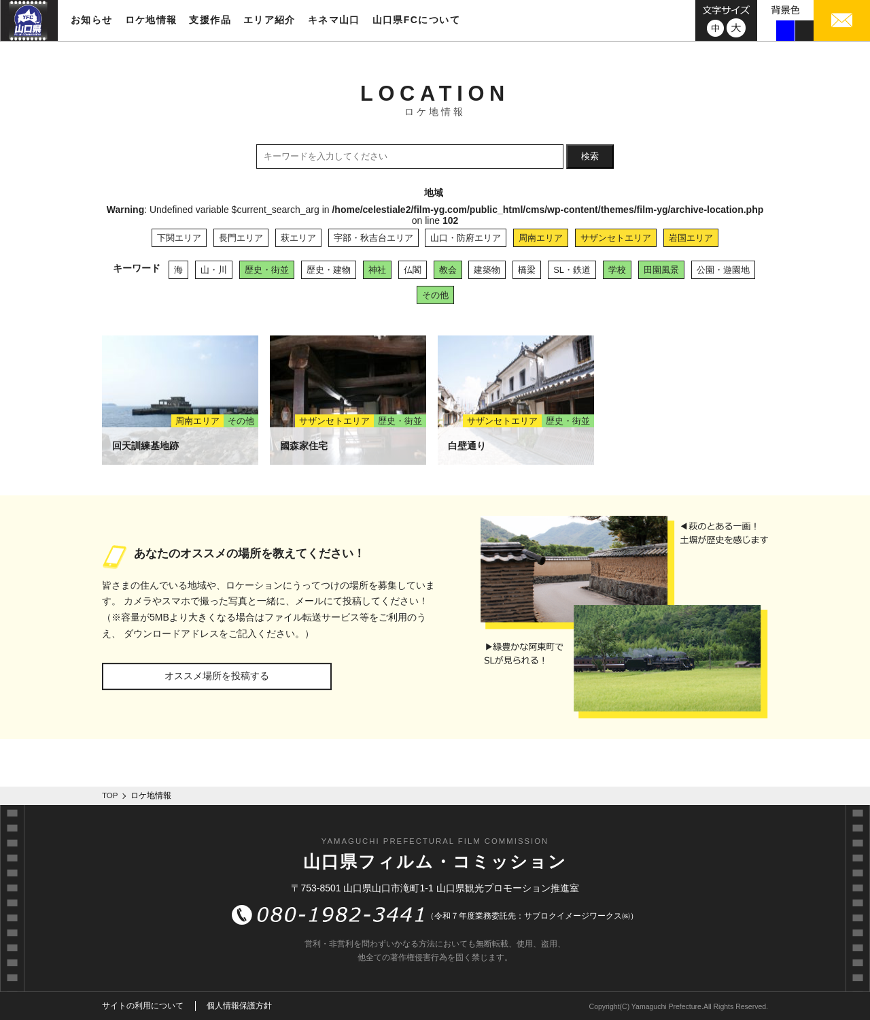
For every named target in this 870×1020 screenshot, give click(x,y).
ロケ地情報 (151, 19)
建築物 (487, 270)
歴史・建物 (329, 270)
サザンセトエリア (615, 238)
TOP (110, 795)
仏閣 (412, 270)
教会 (448, 270)
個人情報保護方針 (239, 1006)
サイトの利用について (143, 1006)
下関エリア (179, 238)
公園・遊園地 (723, 270)
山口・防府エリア (465, 238)
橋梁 (527, 270)
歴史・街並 (267, 270)
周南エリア (541, 238)
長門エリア (241, 238)
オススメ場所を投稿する (216, 675)
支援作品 (210, 19)
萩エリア (298, 238)
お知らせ (92, 19)
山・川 (214, 270)
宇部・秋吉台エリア (373, 238)
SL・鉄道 (572, 270)
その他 (435, 295)
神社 (377, 270)
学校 (617, 270)
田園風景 (661, 270)
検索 (590, 156)
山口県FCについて (416, 19)
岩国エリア (691, 238)
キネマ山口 (334, 19)
